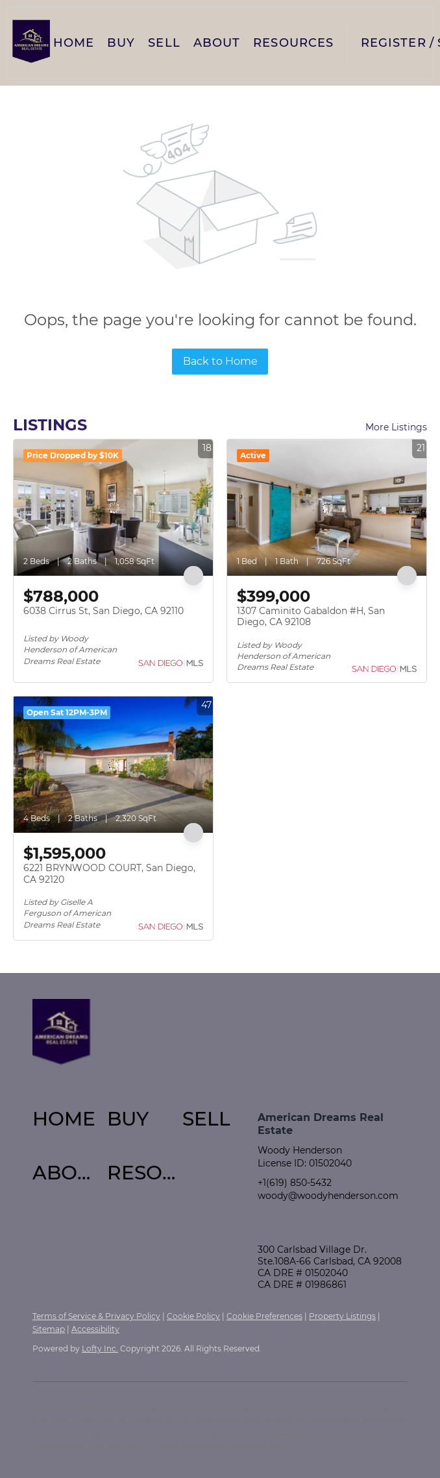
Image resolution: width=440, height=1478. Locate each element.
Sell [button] (164, 43)
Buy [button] (121, 43)
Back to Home (220, 361)
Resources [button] (293, 43)
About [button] (217, 43)
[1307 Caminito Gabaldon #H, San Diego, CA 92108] (326, 507)
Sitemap (48, 1329)
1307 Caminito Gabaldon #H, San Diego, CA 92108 (311, 616)
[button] (31, 42)
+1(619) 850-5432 (295, 1183)
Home (73, 43)
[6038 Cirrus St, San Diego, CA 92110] (113, 507)
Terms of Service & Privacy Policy (96, 1316)
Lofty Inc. (100, 1348)
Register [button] (393, 43)
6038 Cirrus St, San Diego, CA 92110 (103, 611)
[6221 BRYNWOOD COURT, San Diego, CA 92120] (113, 764)
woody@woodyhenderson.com (328, 1195)
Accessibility (95, 1329)
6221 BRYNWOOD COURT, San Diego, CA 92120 (109, 873)
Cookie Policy (193, 1316)
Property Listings (342, 1316)
